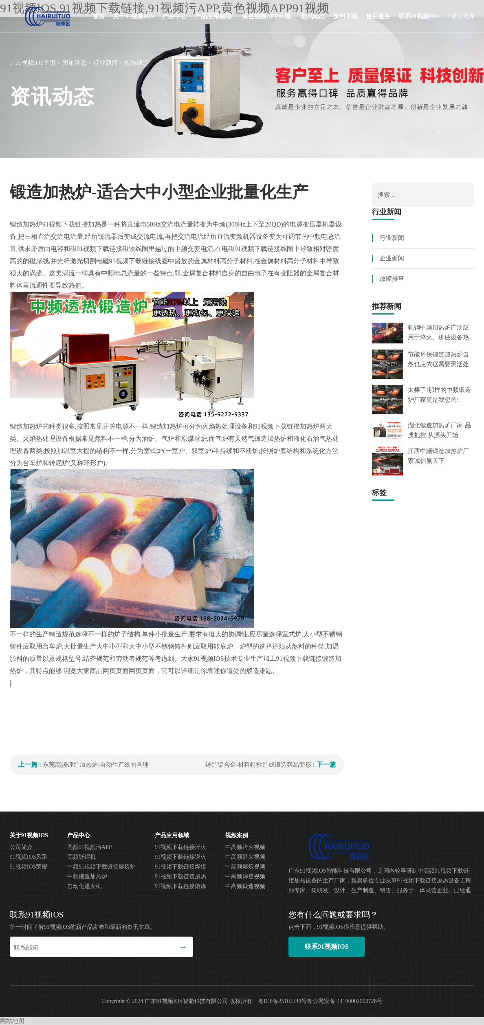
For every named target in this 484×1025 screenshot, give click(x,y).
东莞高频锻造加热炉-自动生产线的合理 (96, 764)
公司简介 (21, 847)
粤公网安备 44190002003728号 (345, 1001)
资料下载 (345, 16)
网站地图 (12, 1021)
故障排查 (392, 278)
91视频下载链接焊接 (180, 867)
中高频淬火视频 (245, 847)
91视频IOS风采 (29, 857)
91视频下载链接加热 (180, 876)
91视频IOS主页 (35, 62)
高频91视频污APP (89, 847)
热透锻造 (136, 62)
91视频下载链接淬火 (180, 847)
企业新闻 (392, 258)
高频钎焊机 (81, 857)
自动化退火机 (84, 886)
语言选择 (461, 16)
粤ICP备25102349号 (282, 1001)
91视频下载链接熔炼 (180, 886)
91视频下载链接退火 (180, 857)
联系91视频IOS (419, 16)
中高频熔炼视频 (245, 867)
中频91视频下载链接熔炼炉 (101, 867)
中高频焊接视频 (245, 876)
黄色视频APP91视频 (266, 23)
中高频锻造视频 (245, 886)
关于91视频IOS (133, 16)
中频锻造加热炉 (87, 876)
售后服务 (378, 16)
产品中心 (174, 16)
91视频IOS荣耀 (29, 867)
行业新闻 (105, 62)
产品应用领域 (213, 16)
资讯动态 (313, 16)
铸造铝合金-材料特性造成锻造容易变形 (258, 764)
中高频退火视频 (245, 857)
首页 (98, 16)
